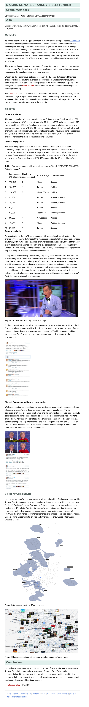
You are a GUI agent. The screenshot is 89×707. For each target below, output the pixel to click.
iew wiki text (63, 694)
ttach (15, 694)
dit (9, 694)
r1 (45, 694)
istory (35, 694)
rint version (25, 694)
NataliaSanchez (13, 685)
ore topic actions (20, 697)
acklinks (51, 694)
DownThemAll (28, 85)
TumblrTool (75, 41)
